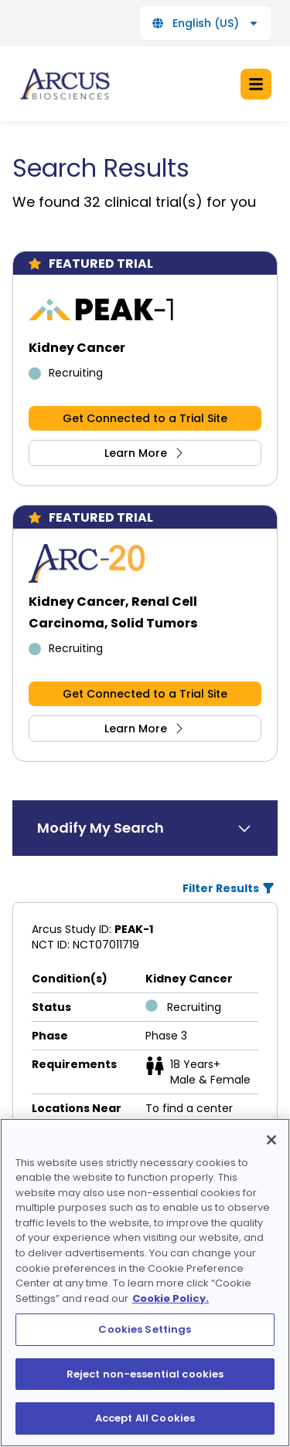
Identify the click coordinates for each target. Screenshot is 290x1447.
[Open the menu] (256, 84)
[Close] (271, 1162)
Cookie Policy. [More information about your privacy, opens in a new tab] (170, 1320)
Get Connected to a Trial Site (145, 418)
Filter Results (229, 888)
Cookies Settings (144, 1352)
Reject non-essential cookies (145, 1396)
